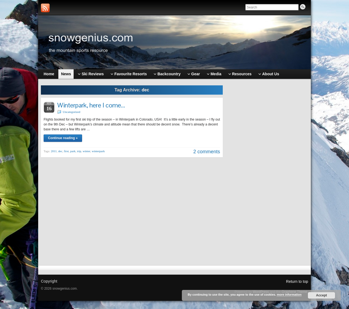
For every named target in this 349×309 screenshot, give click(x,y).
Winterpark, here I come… (91, 105)
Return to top (297, 281)
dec (60, 151)
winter (86, 151)
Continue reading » (63, 138)
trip (79, 151)
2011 (54, 151)
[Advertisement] (268, 168)
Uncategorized (71, 111)
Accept (321, 295)
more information (289, 294)
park (73, 151)
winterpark (98, 151)
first (66, 151)
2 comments (206, 151)
